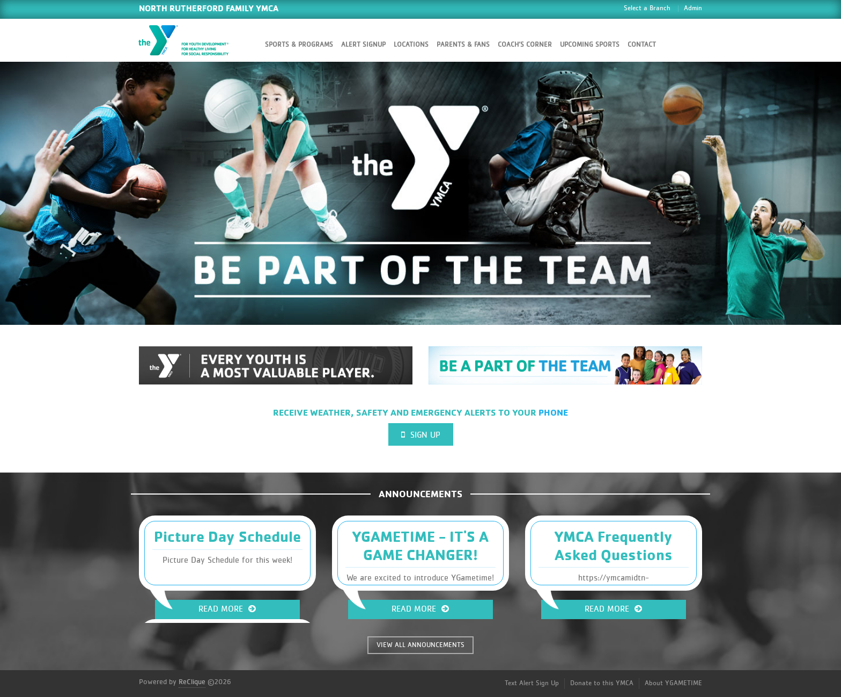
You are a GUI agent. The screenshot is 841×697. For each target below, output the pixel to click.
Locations (411, 44)
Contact (642, 44)
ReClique (192, 682)
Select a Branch (647, 8)
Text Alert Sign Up (532, 683)
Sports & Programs (299, 44)
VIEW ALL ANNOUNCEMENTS (420, 645)
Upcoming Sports (589, 44)
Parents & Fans (463, 44)
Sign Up (420, 434)
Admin (693, 8)
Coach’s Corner (525, 44)
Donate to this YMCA (601, 683)
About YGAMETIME (673, 683)
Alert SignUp (363, 44)
